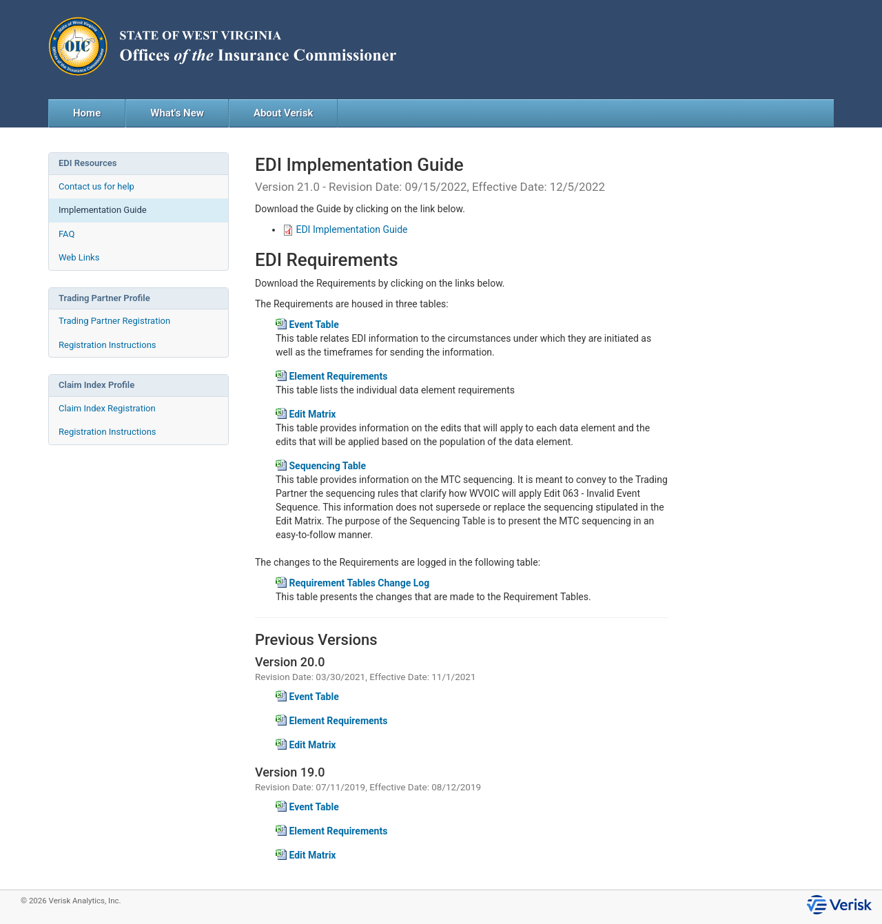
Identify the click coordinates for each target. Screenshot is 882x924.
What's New (177, 113)
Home (87, 113)
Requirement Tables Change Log (352, 582)
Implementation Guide (103, 210)
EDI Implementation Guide (345, 229)
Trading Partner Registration (114, 321)
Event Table (307, 324)
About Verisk (284, 113)
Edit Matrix (306, 414)
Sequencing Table (321, 465)
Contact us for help (96, 186)
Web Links (79, 257)
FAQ (66, 234)
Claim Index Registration (107, 408)
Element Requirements (331, 376)
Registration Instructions (107, 345)
